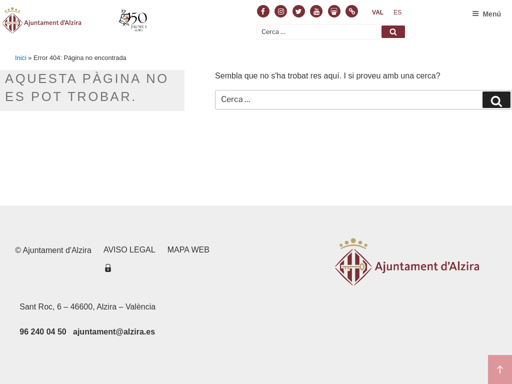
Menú (486, 14)
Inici (20, 58)
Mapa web (189, 250)
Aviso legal (130, 250)
